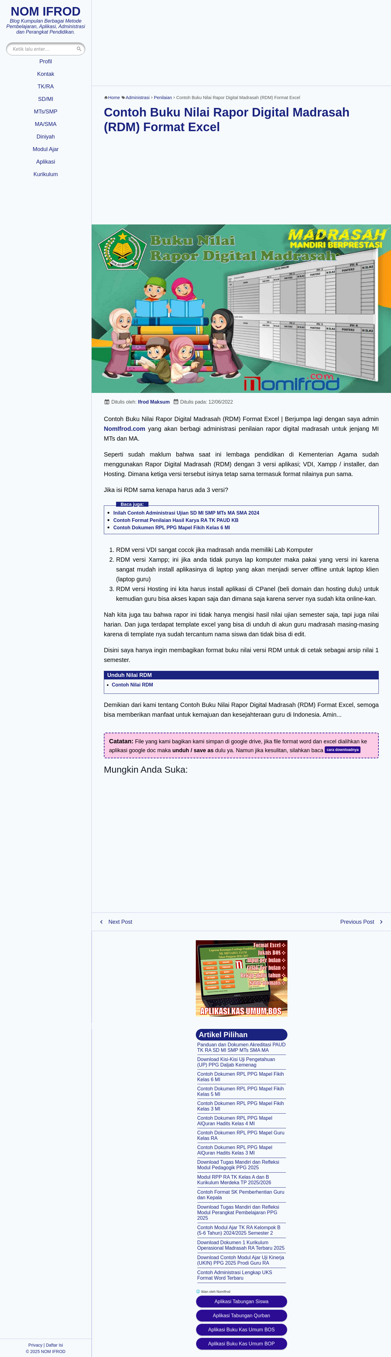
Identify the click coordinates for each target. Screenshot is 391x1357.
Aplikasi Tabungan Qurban (241, 1315)
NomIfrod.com (124, 428)
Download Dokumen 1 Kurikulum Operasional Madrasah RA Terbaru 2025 (241, 1245)
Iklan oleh (213, 1291)
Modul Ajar (46, 149)
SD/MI (45, 99)
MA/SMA (46, 124)
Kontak (45, 74)
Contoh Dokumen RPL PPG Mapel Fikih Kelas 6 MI (171, 527)
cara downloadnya (343, 750)
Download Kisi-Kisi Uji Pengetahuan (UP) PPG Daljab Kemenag (236, 1062)
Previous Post (357, 922)
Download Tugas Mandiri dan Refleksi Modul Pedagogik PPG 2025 (238, 1164)
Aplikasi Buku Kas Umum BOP (241, 1343)
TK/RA (46, 86)
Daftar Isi (54, 1345)
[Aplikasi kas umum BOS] (241, 978)
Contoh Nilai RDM (132, 684)
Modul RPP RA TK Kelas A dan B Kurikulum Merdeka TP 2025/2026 (234, 1179)
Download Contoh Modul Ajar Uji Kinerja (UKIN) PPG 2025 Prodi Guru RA (240, 1260)
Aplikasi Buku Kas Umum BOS (241, 1329)
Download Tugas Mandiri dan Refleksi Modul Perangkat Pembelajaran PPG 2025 (238, 1212)
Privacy (35, 1345)
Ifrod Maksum (154, 402)
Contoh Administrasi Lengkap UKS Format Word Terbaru (234, 1275)
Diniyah (45, 137)
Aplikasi (45, 162)
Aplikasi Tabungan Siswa (241, 1301)
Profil (45, 61)
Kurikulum (45, 174)
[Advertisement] (241, 43)
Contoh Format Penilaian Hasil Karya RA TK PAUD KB (176, 520)
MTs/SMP (45, 112)
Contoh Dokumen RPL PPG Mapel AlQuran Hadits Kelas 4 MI (234, 1120)
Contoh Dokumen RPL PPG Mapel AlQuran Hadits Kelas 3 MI (234, 1150)
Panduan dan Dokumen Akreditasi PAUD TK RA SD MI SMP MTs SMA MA (241, 1047)
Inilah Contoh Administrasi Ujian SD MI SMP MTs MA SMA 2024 (186, 513)
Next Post (120, 922)
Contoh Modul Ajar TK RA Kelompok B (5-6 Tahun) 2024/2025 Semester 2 (239, 1230)
